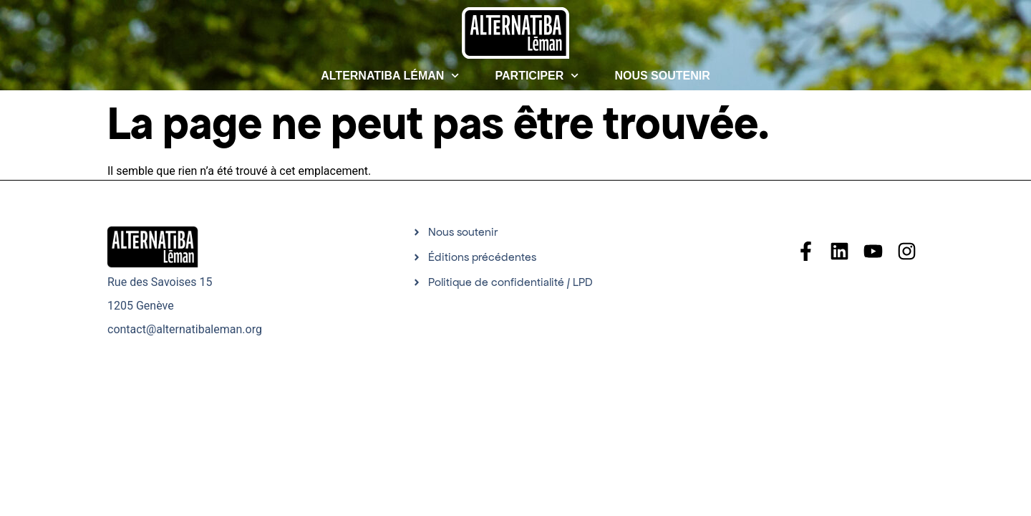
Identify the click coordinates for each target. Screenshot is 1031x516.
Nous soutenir (662, 76)
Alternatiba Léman (390, 76)
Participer (537, 76)
